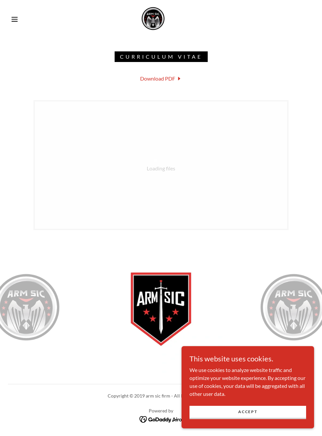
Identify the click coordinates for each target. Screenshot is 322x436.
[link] (152, 18)
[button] (15, 19)
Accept (247, 411)
